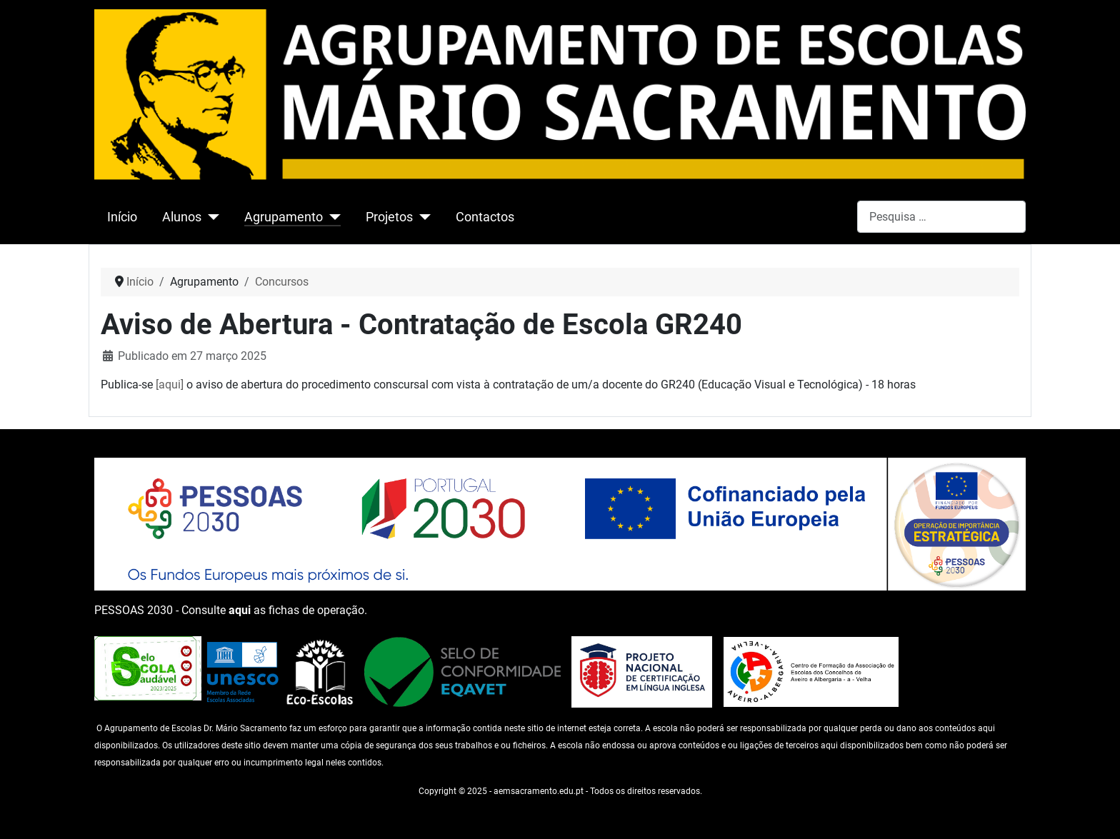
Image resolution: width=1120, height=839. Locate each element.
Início (122, 217)
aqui (240, 610)
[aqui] (170, 384)
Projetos (389, 217)
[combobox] (941, 217)
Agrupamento (283, 217)
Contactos (485, 217)
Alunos (181, 217)
